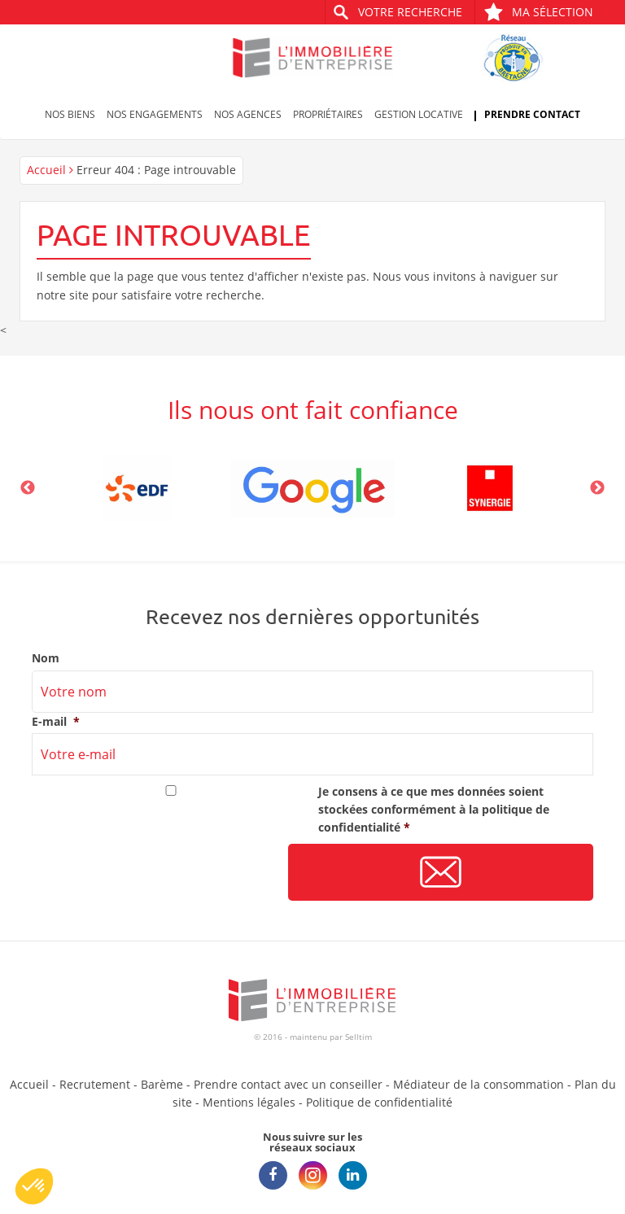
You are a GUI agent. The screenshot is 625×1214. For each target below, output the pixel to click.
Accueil (46, 169)
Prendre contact (532, 114)
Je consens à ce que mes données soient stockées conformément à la (433, 810)
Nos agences (248, 114)
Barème (162, 1084)
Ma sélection (538, 12)
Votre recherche (410, 12)
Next (597, 488)
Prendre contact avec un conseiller (288, 1084)
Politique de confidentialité (379, 1102)
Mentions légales (249, 1102)
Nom (45, 658)
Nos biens (70, 114)
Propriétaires (328, 114)
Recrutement (94, 1084)
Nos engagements (155, 114)
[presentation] (155, 873)
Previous (28, 488)
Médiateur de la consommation (478, 1084)
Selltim (358, 1036)
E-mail (56, 721)
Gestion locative (418, 114)
